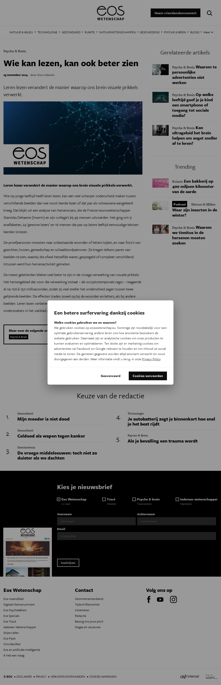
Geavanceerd (110, 376)
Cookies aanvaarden (148, 376)
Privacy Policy (151, 359)
